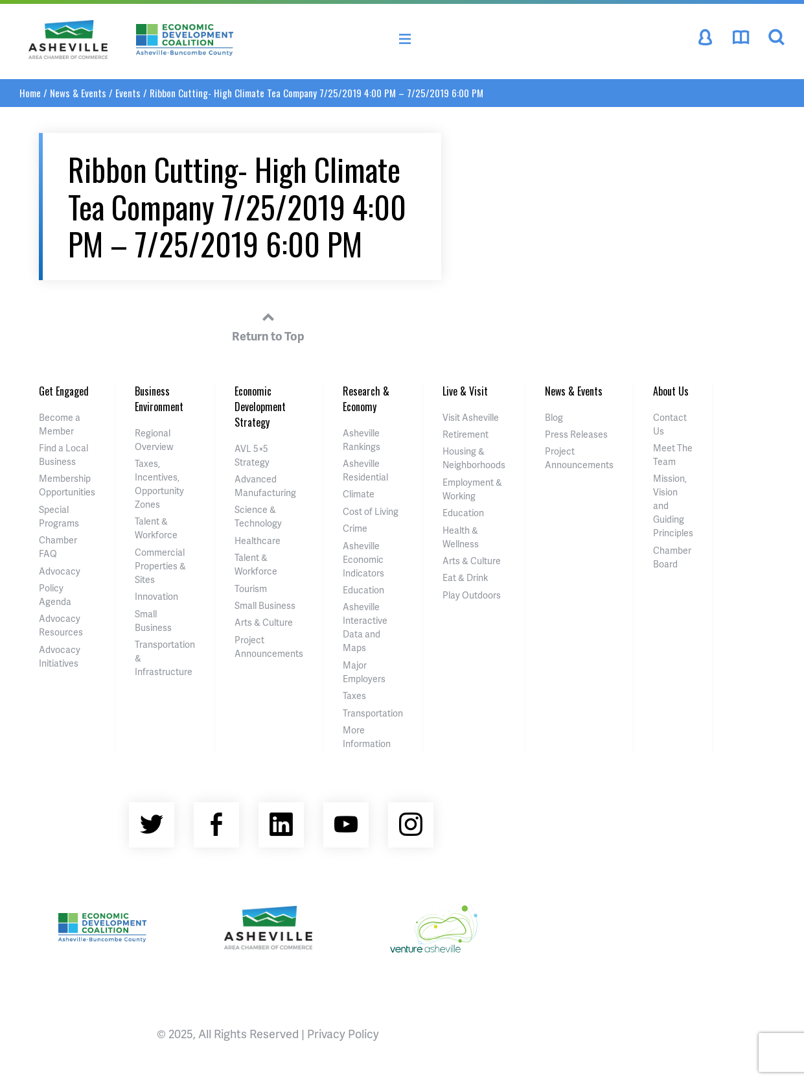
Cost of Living (370, 511)
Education (363, 590)
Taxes (354, 695)
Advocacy (59, 571)
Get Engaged (64, 391)
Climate (358, 494)
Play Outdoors (471, 595)
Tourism (251, 588)
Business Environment (159, 398)
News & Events (78, 93)
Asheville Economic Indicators (363, 559)
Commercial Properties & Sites (160, 566)
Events (128, 93)
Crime (355, 528)
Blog (554, 417)
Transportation (373, 713)
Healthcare (258, 540)
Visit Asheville (470, 417)
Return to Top (268, 325)
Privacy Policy (343, 1033)
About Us (671, 391)
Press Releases (576, 434)
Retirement (465, 434)
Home (30, 93)
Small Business (265, 605)
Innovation (156, 596)
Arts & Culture (264, 622)
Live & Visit (465, 391)
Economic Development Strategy (260, 406)
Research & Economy (366, 398)
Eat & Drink (465, 577)
